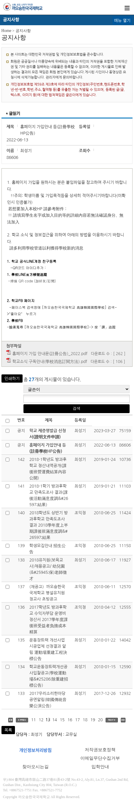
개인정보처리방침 (35, 750)
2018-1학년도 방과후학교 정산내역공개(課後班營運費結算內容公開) (48, 468)
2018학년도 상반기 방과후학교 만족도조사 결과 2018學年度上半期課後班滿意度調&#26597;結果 (48, 525)
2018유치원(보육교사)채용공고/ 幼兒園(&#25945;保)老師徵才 (48, 569)
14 (54, 720)
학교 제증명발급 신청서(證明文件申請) (47, 434)
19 (92, 720)
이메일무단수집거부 (100, 758)
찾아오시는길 (35, 766)
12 (41, 720)
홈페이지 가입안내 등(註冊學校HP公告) (47, 448)
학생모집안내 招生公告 (47, 549)
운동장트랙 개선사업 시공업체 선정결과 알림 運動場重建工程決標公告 (48, 649)
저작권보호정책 (100, 749)
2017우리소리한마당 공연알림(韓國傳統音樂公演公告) (48, 699)
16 (69, 720)
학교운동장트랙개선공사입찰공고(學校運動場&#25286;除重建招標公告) (48, 676)
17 (77, 720)
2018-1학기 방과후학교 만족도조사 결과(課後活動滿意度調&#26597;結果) (48, 495)
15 (62, 720)
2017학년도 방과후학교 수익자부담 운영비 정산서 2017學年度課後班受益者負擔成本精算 (48, 619)
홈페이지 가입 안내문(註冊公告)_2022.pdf (49, 354)
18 (85, 720)
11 (33, 720)
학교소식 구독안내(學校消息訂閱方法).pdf (49, 361)
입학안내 (100, 766)
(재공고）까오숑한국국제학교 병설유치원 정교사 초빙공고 (47, 593)
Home (6, 30)
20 (100, 720)
